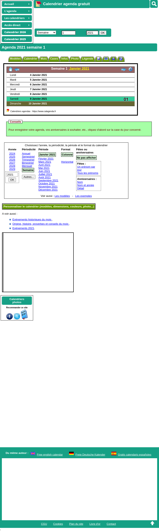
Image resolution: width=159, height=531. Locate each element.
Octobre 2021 (47, 183)
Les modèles (62, 195)
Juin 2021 (44, 171)
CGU (44, 523)
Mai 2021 (44, 168)
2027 (12, 162)
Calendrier (30, 58)
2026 (12, 159)
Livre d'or (94, 523)
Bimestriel (28, 162)
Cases (54, 58)
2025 (12, 156)
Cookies (58, 523)
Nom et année (85, 185)
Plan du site (76, 523)
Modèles (15, 58)
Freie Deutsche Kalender (90, 454)
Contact (111, 523)
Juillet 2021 (45, 174)
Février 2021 (46, 158)
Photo (75, 58)
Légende (87, 58)
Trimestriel (28, 159)
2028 (12, 165)
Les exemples (83, 195)
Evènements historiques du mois (32, 219)
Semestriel (28, 156)
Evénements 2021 (23, 228)
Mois (44, 58)
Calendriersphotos (17, 301)
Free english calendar (50, 454)
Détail (80, 188)
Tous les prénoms (87, 173)
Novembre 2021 (48, 186)
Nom (80, 182)
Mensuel (27, 165)
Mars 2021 (45, 161)
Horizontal (67, 161)
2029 (12, 169)
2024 (12, 153)
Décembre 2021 (48, 189)
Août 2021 (45, 177)
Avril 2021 (45, 164)
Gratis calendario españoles (134, 454)
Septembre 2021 (48, 180)
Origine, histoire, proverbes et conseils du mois (40, 223)
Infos (64, 58)
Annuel (26, 153)
